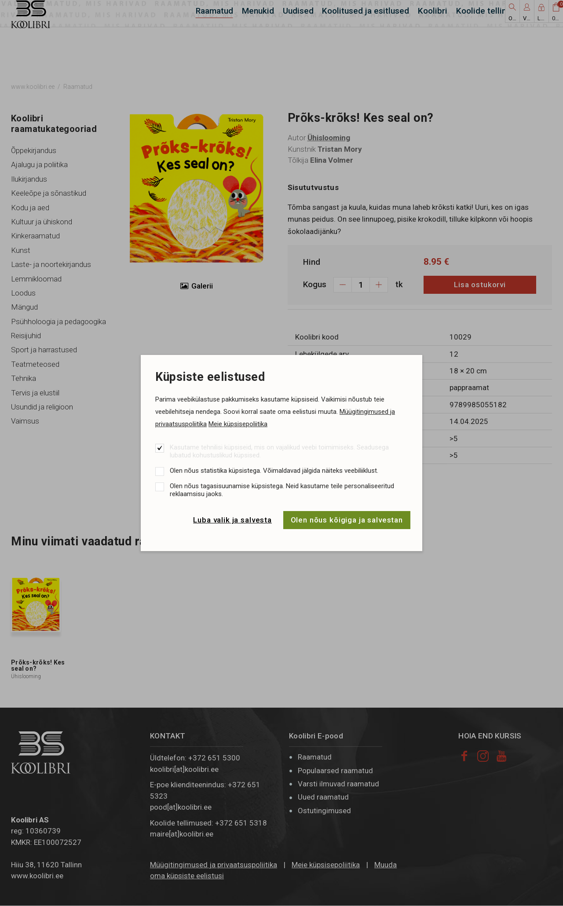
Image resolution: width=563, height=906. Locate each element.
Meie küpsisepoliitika (237, 424)
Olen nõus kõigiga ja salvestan (347, 519)
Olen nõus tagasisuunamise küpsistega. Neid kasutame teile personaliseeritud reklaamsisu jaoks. (282, 490)
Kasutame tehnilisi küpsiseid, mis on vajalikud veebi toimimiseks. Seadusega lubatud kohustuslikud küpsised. (279, 451)
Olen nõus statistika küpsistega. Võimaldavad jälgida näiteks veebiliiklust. (274, 471)
